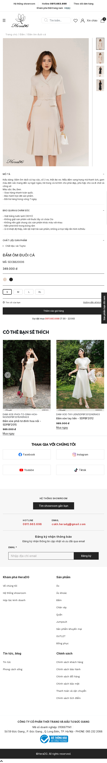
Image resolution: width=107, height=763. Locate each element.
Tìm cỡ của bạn (11, 302)
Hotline (54, 4)
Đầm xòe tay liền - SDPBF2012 (75, 418)
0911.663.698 (32, 524)
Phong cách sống (12, 669)
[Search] (57, 20)
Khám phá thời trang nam (53, 8)
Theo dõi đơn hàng (83, 3)
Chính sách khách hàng (69, 662)
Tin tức (7, 662)
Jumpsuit (61, 621)
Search (46, 20)
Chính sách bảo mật (68, 683)
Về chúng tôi (10, 585)
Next (99, 375)
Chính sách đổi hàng (68, 676)
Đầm (59, 600)
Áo (57, 585)
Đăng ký (86, 555)
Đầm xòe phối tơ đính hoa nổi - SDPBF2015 (22, 422)
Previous (8, 375)
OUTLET (61, 636)
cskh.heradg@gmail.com (69, 524)
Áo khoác (61, 593)
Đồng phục (62, 643)
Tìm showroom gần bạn (53, 505)
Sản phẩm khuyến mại (69, 629)
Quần (59, 614)
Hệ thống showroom (24, 4)
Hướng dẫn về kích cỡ (93, 302)
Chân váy (61, 607)
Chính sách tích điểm (68, 698)
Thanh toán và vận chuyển (71, 691)
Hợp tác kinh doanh (14, 600)
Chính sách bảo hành (68, 669)
